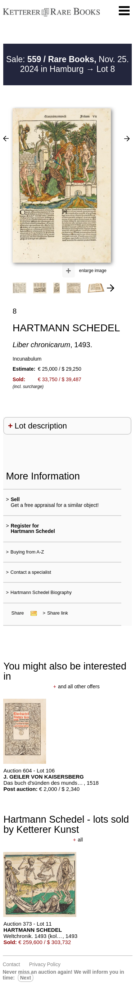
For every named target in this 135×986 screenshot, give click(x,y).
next (25, 978)
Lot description (40, 425)
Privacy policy (44, 964)
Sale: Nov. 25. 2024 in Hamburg (67, 64)
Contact (11, 964)
